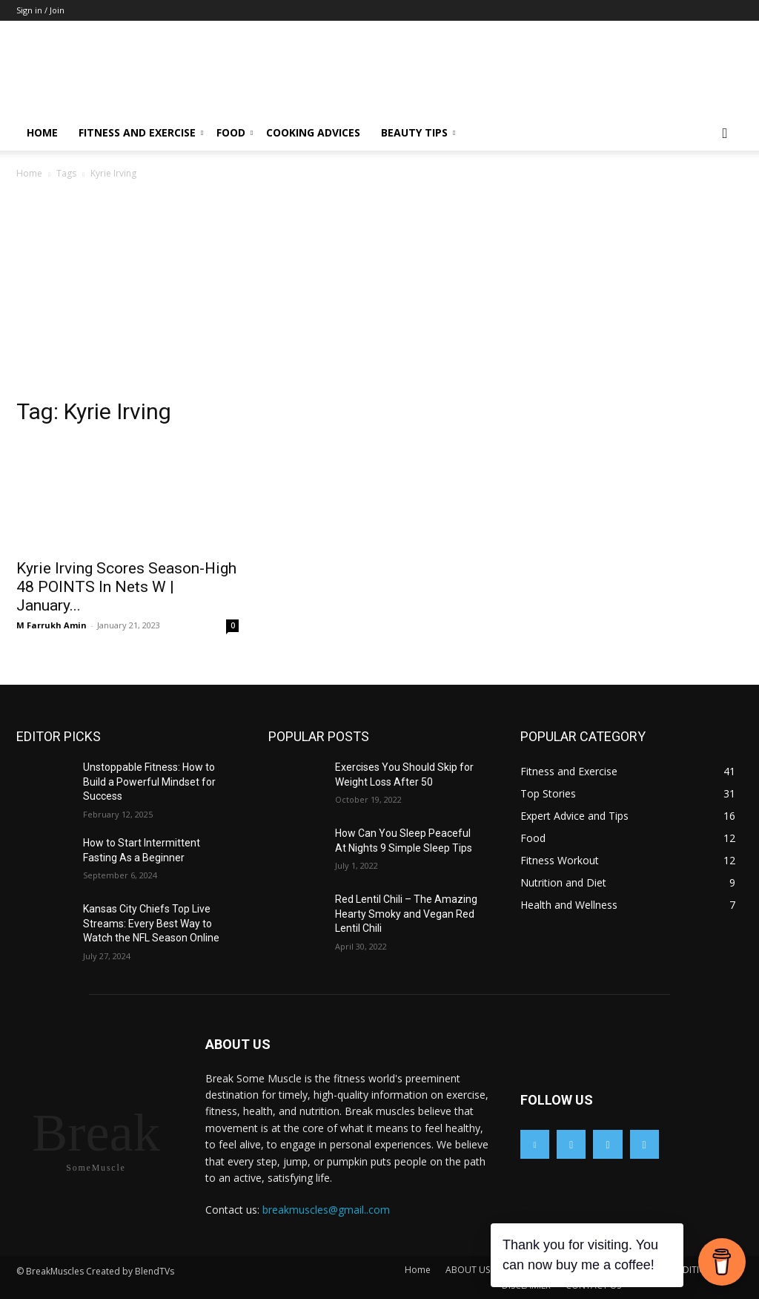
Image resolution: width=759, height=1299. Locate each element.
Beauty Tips (418, 132)
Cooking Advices (313, 132)
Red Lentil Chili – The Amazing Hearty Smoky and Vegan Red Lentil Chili (406, 913)
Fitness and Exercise (141, 132)
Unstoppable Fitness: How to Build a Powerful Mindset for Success (149, 781)
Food (234, 132)
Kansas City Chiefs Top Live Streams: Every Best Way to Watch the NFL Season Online (151, 923)
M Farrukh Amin (51, 625)
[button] (725, 134)
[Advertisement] (379, 293)
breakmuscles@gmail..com (326, 1210)
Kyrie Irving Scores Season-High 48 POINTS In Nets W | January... (126, 586)
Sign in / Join (40, 10)
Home (42, 132)
